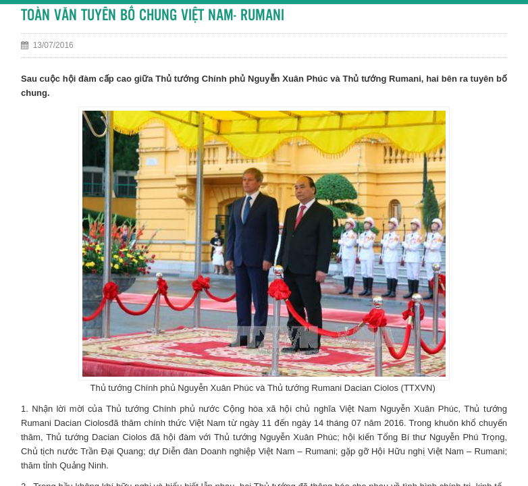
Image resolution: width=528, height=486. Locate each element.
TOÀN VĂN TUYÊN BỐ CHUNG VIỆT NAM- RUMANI (152, 16)
